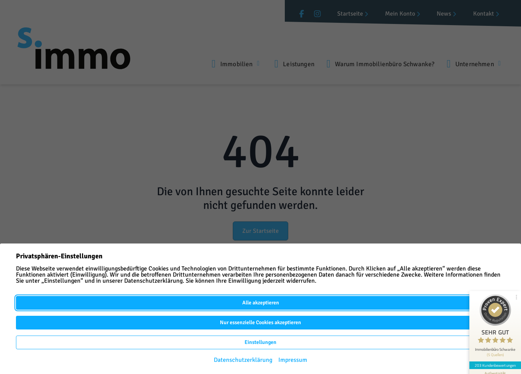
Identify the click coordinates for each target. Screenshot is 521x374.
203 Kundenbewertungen (495, 365)
